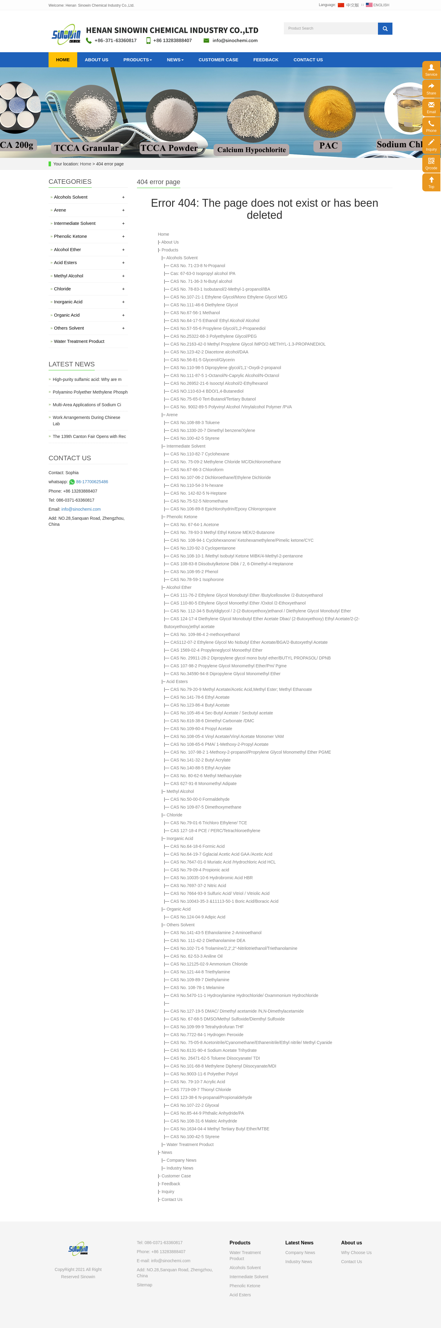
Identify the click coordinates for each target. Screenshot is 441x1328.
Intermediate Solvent (186, 446)
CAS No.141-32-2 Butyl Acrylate (200, 760)
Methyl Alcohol (180, 791)
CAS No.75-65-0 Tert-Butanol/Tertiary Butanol (213, 399)
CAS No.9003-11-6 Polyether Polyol (204, 1073)
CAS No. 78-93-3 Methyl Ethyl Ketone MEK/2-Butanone (222, 532)
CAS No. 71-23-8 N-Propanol (197, 265)
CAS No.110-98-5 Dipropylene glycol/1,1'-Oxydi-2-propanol (225, 367)
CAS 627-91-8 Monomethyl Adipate (203, 783)
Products (137, 59)
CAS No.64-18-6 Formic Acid (197, 846)
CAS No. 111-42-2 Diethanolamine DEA (207, 940)
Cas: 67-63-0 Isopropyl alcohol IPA (202, 273)
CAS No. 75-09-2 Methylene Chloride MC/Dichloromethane (225, 461)
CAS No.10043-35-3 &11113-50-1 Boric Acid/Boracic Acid (224, 901)
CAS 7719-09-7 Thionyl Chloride (200, 1089)
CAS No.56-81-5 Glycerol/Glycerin (202, 359)
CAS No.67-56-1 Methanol (195, 312)
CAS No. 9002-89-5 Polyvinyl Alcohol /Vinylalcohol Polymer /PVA (231, 406)
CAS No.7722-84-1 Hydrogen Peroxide (206, 1034)
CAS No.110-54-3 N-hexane (196, 485)
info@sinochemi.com (81, 509)
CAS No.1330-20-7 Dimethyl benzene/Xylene (212, 430)
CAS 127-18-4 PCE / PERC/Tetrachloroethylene (215, 830)
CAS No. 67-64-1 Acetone (194, 524)
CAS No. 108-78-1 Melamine (197, 987)
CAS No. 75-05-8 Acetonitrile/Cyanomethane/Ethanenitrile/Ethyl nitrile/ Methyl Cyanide (251, 1042)
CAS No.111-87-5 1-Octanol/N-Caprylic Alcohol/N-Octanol (224, 375)
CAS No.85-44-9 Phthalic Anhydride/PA (207, 1113)
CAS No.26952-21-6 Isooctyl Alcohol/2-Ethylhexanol (219, 383)
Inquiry (168, 1191)
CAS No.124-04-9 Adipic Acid (197, 917)
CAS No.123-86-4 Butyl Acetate (200, 705)
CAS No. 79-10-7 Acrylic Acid (197, 1081)
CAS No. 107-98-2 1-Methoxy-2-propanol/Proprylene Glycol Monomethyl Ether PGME (250, 752)
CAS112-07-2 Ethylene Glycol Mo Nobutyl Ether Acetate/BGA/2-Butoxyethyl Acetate (249, 642)
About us (351, 1242)
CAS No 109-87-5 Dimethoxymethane (205, 807)
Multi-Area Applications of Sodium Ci (87, 404)
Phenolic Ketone (182, 516)
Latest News (299, 1242)
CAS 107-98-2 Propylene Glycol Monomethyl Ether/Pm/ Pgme (228, 665)
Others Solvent (181, 924)
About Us (96, 59)
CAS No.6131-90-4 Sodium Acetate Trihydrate (213, 1050)
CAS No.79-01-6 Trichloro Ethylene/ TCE (208, 822)
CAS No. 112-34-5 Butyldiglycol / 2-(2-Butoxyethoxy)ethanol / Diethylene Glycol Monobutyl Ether (260, 610)
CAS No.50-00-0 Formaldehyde (200, 799)
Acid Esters (177, 681)
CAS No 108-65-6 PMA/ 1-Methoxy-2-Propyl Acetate (219, 744)
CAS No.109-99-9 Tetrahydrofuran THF (207, 1026)
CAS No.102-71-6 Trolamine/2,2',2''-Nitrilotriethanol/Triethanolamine (233, 948)
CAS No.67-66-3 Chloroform (197, 469)
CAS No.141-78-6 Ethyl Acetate (200, 697)
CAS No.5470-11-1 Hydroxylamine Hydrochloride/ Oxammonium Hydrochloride (244, 995)
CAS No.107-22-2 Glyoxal (194, 1105)
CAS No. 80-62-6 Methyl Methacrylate (206, 775)
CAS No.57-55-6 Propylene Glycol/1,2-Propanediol (217, 328)
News (175, 59)
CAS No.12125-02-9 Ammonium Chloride (209, 964)
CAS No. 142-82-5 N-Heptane (198, 493)
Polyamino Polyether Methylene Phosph (90, 392)
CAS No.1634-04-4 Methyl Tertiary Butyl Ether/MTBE (219, 1128)
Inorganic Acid (180, 838)
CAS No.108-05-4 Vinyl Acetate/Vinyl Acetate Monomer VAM (227, 736)
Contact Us (308, 59)
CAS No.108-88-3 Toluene (195, 422)
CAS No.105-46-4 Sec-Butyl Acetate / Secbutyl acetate (221, 712)
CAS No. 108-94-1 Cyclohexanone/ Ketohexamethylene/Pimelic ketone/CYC (242, 540)
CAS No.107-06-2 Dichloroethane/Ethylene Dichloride (220, 477)
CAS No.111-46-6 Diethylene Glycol (204, 304)
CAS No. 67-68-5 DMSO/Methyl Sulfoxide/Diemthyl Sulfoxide (227, 1019)
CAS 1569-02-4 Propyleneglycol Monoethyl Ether (216, 650)
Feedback (265, 59)
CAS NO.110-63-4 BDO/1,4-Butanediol (206, 391)
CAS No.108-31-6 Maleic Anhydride (203, 1121)
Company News (181, 1160)
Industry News (180, 1168)
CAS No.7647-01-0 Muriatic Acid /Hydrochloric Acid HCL (223, 862)
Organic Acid (178, 909)
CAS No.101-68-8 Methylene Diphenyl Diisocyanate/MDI (223, 1066)
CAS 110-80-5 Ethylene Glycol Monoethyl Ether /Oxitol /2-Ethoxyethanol (238, 603)
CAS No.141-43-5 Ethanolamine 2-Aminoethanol (216, 932)
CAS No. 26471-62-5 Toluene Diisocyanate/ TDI (215, 1058)
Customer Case (218, 59)
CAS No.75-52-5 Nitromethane (199, 501)
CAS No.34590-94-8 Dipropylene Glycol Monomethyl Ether (225, 673)
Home (63, 59)
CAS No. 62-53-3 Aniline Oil (196, 956)
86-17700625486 (88, 481)
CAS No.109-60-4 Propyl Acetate (201, 728)
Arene (172, 414)
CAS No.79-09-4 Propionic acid (199, 869)
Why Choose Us (356, 1252)
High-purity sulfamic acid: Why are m (87, 379)
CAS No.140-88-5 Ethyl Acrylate (200, 767)
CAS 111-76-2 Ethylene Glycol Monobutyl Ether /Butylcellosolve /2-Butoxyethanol (246, 595)
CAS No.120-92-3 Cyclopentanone (203, 548)
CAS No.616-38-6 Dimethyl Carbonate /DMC (212, 720)
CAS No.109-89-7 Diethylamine (199, 979)
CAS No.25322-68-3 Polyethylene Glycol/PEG (213, 336)
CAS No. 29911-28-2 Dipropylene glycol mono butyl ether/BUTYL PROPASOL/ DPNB (250, 658)
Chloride (174, 814)
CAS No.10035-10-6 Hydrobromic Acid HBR (211, 877)
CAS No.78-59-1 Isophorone (197, 579)
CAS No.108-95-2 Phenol (194, 571)
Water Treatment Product (190, 1144)
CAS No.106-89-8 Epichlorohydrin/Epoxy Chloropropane (223, 508)
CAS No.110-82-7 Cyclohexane (199, 454)
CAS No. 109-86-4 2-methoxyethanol (205, 634)
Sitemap (144, 1284)
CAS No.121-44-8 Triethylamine (200, 971)
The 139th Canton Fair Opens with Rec (89, 436)
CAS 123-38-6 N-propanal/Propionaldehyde (211, 1097)
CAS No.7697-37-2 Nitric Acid (198, 885)
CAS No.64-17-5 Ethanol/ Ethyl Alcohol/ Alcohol (214, 320)
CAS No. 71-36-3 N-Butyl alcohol (201, 281)
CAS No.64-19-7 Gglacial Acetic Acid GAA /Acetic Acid (221, 854)
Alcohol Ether (179, 587)
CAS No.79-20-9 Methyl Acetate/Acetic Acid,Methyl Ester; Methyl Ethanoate (241, 689)
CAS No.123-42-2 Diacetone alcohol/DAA (209, 352)
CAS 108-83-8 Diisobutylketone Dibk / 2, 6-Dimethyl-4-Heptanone (231, 563)
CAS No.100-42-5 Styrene (195, 438)
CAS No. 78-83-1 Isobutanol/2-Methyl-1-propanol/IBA (220, 289)
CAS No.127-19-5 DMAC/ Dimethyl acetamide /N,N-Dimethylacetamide (237, 1011)
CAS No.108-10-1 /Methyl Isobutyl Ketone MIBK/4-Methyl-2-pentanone (236, 556)
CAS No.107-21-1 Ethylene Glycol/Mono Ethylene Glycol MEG (228, 297)
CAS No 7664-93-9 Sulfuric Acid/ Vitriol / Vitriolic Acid (220, 893)
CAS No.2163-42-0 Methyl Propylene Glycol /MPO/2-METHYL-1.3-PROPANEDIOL (248, 344)
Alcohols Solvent (182, 257)
